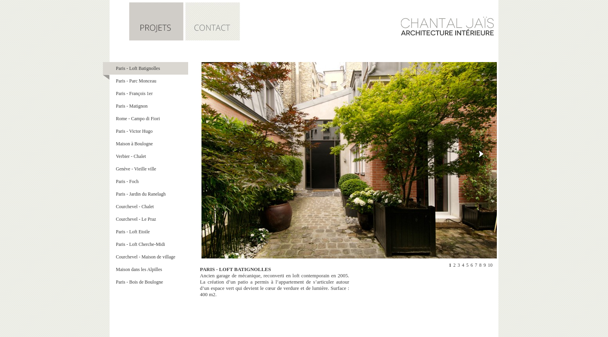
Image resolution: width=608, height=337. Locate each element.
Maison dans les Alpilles (139, 269)
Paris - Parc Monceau (136, 81)
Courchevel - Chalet (135, 206)
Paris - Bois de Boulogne (139, 282)
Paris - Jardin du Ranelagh (141, 194)
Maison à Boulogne (134, 144)
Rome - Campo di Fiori (138, 118)
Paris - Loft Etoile (133, 231)
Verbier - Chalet (131, 156)
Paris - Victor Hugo (134, 131)
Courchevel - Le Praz (136, 219)
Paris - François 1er (134, 93)
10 (490, 265)
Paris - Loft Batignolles (138, 68)
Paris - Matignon (132, 106)
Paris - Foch (127, 181)
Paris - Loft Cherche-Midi (140, 244)
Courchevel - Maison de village (145, 257)
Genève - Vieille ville (136, 169)
